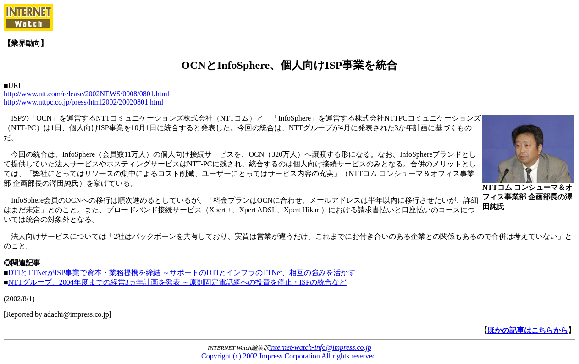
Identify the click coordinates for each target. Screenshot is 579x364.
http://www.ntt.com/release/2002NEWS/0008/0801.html (86, 94)
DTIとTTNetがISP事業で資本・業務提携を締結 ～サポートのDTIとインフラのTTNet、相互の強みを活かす (182, 272)
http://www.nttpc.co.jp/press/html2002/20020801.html (83, 102)
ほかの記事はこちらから (527, 330)
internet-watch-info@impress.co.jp (320, 347)
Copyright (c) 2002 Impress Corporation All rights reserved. (289, 356)
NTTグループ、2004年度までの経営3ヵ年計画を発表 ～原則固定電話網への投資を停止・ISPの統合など (177, 282)
